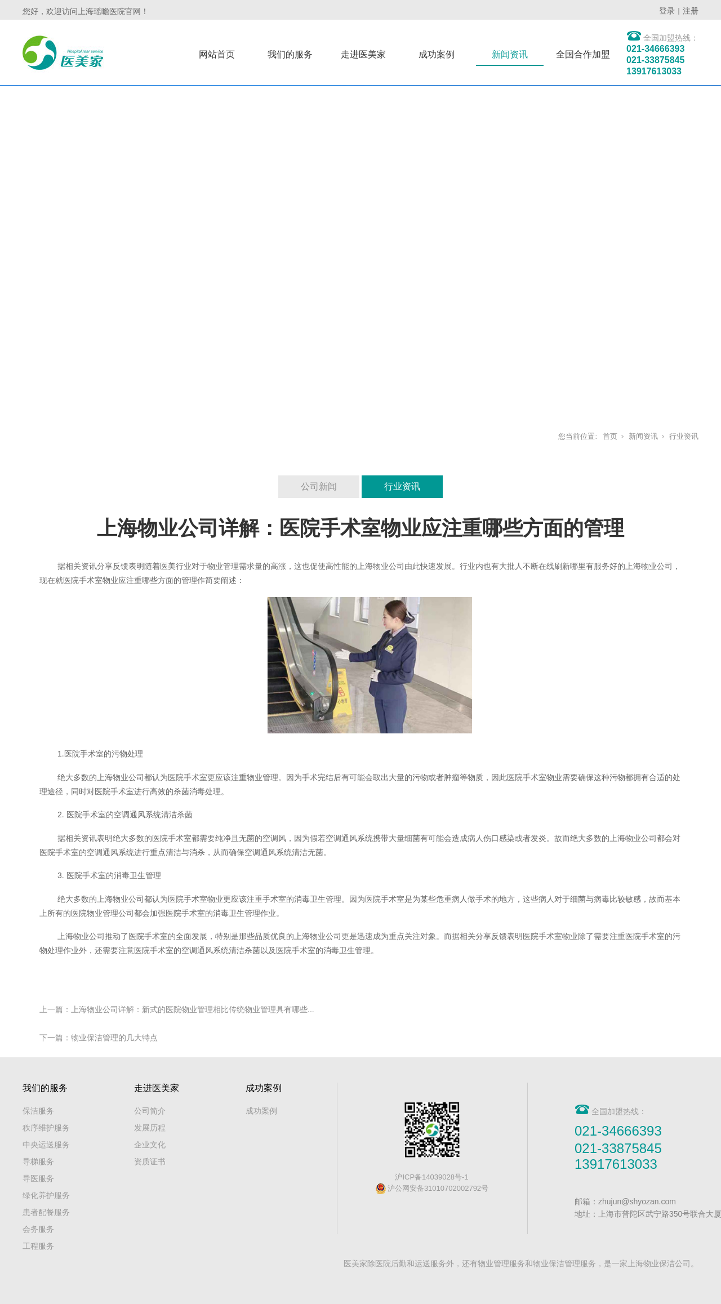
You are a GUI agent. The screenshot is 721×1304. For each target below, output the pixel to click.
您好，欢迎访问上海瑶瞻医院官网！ (86, 11)
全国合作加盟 (583, 54)
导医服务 (38, 1178)
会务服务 (38, 1229)
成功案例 (437, 54)
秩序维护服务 (46, 1127)
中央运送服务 (46, 1144)
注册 (690, 10)
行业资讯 (683, 436)
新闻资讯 (510, 54)
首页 (610, 436)
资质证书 (150, 1161)
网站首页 (217, 54)
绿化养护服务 (46, 1195)
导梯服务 (38, 1161)
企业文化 (150, 1144)
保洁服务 (38, 1110)
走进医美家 (363, 54)
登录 (667, 10)
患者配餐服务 (46, 1212)
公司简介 (150, 1110)
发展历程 (150, 1127)
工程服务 (38, 1245)
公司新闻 (319, 486)
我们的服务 (290, 54)
